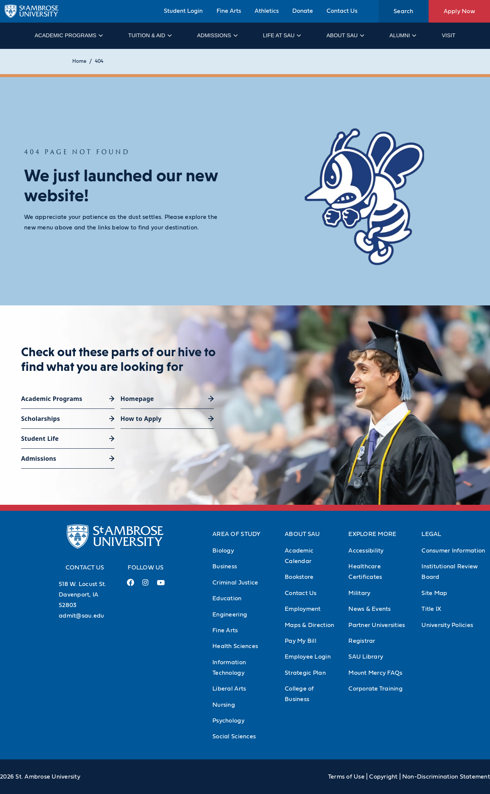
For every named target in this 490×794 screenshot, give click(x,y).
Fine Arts (229, 11)
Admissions (217, 35)
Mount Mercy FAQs (375, 673)
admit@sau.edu (81, 616)
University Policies (447, 625)
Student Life (40, 438)
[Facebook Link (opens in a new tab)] (131, 585)
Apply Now (459, 11)
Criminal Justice (235, 583)
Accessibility (365, 551)
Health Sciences (235, 646)
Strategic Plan (305, 673)
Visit (448, 35)
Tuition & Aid (149, 35)
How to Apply (141, 418)
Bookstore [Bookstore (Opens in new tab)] (299, 577)
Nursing (223, 705)
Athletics (267, 11)
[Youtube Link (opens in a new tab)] (160, 585)
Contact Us (342, 11)
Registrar (361, 641)
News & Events (369, 609)
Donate (302, 11)
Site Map (434, 593)
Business (224, 566)
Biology (223, 551)
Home (79, 61)
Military (359, 593)
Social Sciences (234, 736)
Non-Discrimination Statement (446, 777)
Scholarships (40, 418)
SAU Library (365, 657)
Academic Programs (68, 35)
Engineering (229, 615)
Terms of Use (346, 777)
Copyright (383, 777)
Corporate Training (375, 689)
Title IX (431, 609)
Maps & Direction (309, 625)
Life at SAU (281, 35)
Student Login (183, 11)
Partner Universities (376, 625)
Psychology (228, 721)
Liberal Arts (229, 689)
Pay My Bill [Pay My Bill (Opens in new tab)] (300, 641)
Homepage (137, 399)
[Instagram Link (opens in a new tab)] (145, 585)
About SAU (345, 35)
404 (99, 61)
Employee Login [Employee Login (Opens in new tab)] (308, 657)
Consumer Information (453, 551)
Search (404, 11)
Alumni (402, 35)
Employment (303, 609)
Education (226, 598)
